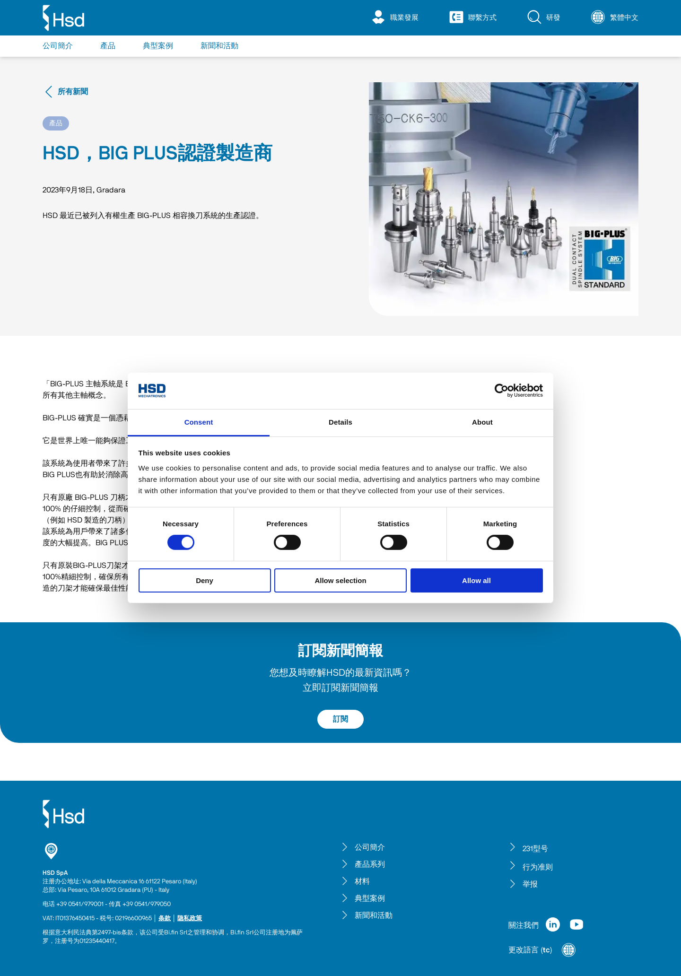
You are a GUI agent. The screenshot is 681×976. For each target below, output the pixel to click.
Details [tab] (340, 422)
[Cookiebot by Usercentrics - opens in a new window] (501, 390)
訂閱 (340, 719)
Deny (204, 580)
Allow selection (340, 580)
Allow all (476, 580)
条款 (164, 918)
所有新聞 (65, 92)
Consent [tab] (198, 422)
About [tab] (482, 422)
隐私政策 (189, 918)
